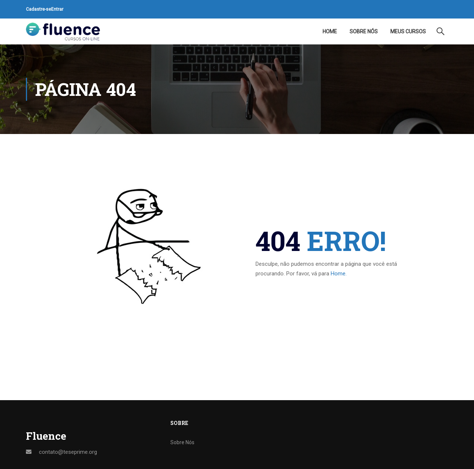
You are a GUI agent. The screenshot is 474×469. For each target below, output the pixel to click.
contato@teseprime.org (68, 452)
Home (330, 31)
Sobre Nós (364, 31)
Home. (339, 273)
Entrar (57, 9)
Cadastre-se (38, 9)
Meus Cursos (408, 31)
